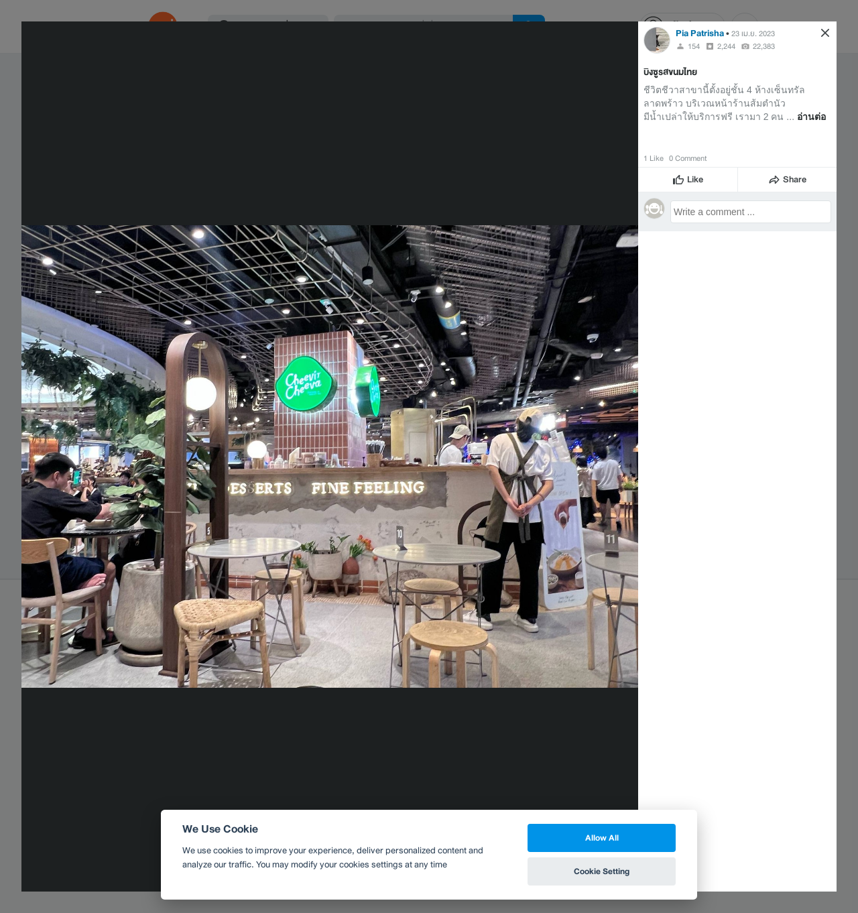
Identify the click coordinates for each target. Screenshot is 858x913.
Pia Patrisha (700, 33)
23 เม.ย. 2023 (753, 33)
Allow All (602, 837)
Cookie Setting (601, 871)
